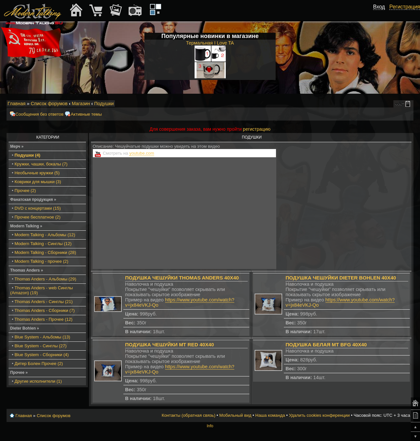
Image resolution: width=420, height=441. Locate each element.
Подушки (104, 103)
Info (210, 426)
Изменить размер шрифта (400, 104)
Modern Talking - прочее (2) (41, 261)
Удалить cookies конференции (319, 415)
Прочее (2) (25, 190)
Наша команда (270, 415)
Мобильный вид (408, 104)
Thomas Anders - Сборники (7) (44, 310)
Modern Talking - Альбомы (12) (44, 234)
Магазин (81, 103)
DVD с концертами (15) (37, 208)
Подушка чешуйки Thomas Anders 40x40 (182, 277)
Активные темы (86, 114)
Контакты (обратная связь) (189, 415)
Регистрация (404, 7)
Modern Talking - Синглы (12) (43, 243)
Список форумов (49, 103)
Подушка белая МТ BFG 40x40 (326, 344)
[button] (381, 14)
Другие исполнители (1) (38, 381)
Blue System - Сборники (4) (41, 354)
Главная (17, 103)
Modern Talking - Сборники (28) (45, 252)
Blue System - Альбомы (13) (42, 337)
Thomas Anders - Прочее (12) (43, 319)
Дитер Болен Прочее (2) (38, 363)
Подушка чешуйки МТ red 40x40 (169, 344)
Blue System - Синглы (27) (40, 345)
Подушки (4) (27, 155)
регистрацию (256, 129)
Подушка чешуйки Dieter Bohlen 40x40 (340, 277)
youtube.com (141, 153)
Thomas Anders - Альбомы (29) (45, 279)
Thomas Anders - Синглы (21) (43, 301)
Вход (379, 7)
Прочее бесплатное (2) (37, 217)
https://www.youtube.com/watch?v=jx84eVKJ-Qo (179, 302)
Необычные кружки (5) (36, 172)
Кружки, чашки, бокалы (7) (40, 164)
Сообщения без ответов (39, 114)
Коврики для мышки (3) (37, 181)
